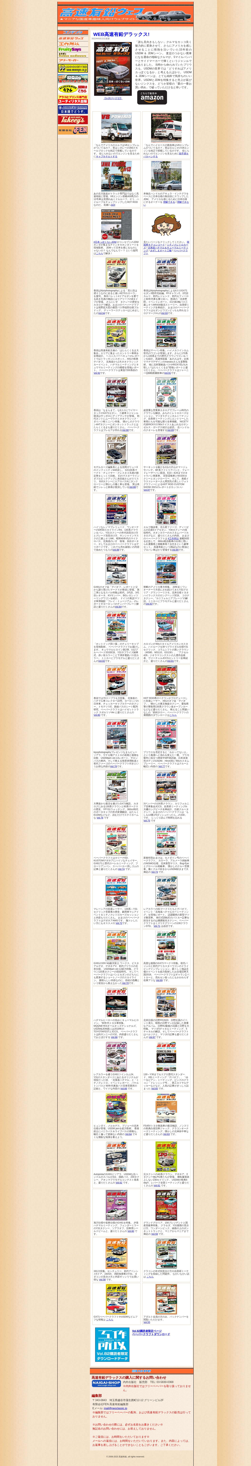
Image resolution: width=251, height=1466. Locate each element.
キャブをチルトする (106, 156)
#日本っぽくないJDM (105, 242)
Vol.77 (161, 766)
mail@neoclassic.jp (115, 1408)
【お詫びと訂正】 (112, 98)
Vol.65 (154, 1088)
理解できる (169, 202)
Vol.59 (154, 1234)
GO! (113, 205)
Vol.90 (125, 430)
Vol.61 (157, 1185)
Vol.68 (114, 1037)
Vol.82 (101, 661)
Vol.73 (154, 872)
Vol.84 (118, 606)
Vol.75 (146, 820)
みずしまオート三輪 (161, 250)
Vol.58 (102, 1279)
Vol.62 (119, 1182)
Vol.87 (146, 490)
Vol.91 (167, 373)
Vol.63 (166, 1134)
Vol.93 (164, 313)
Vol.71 (157, 926)
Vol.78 (113, 766)
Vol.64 (128, 1134)
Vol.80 (97, 715)
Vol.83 (149, 604)
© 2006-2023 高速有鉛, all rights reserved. (125, 1456)
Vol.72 (119, 923)
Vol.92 (97, 373)
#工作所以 (173, 538)
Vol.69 (159, 980)
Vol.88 (132, 487)
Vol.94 (101, 313)
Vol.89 (170, 430)
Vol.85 (175, 549)
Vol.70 (125, 983)
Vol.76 (100, 817)
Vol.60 (131, 1231)
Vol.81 (170, 661)
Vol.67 (152, 1037)
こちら (99, 253)
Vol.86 (116, 549)
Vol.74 (121, 869)
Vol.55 (146, 1322)
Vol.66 (123, 1088)
